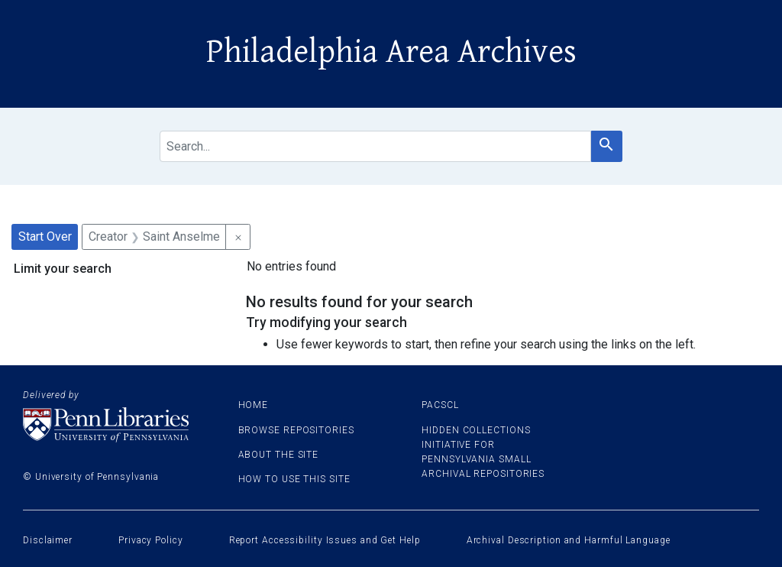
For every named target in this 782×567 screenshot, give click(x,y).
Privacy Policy (150, 540)
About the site (278, 454)
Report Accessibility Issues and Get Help (325, 540)
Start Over (45, 236)
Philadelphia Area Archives (391, 52)
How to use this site (294, 479)
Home (253, 405)
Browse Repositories (296, 430)
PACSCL (440, 405)
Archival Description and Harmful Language (569, 540)
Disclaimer (48, 540)
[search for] (375, 146)
